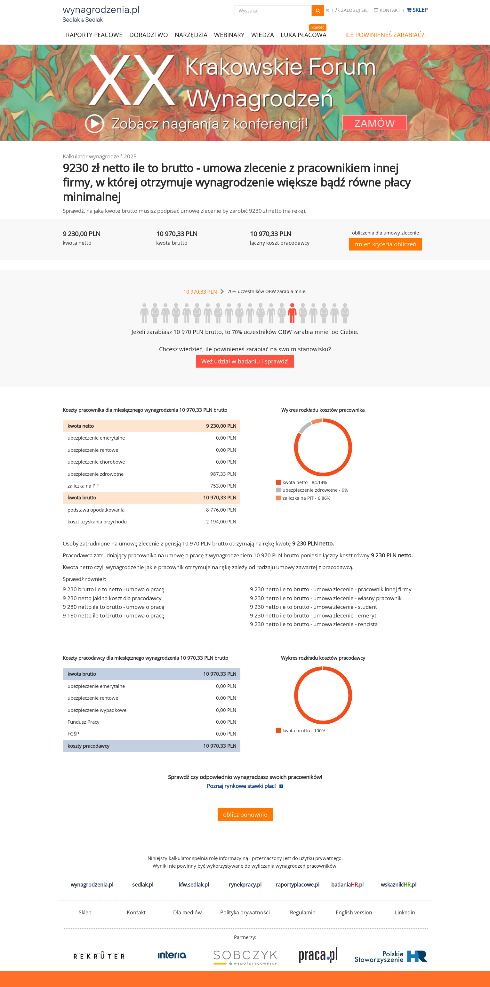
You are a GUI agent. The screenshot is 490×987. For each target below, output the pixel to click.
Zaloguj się (351, 10)
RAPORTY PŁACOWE (94, 34)
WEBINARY (229, 34)
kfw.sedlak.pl (194, 884)
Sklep (417, 9)
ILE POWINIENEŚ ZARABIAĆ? (384, 35)
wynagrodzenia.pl (92, 884)
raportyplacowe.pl (297, 884)
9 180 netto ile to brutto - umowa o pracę (114, 615)
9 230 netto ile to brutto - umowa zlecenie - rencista (314, 624)
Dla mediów (187, 912)
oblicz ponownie (245, 814)
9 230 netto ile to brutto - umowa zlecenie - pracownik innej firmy (331, 589)
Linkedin (405, 912)
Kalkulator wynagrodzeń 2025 (100, 156)
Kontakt (387, 10)
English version (354, 912)
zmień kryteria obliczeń (385, 244)
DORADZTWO (148, 35)
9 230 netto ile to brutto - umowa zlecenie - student (313, 606)
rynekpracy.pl (245, 884)
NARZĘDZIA (191, 34)
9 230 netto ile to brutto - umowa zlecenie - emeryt (313, 615)
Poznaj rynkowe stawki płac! (241, 786)
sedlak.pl (142, 884)
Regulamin (303, 912)
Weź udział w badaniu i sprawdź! (245, 361)
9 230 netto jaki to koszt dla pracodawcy (112, 598)
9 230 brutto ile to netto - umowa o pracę (114, 589)
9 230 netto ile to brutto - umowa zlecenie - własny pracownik (326, 598)
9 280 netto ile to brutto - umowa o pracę (114, 606)
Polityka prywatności (245, 912)
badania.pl (347, 884)
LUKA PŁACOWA (303, 35)
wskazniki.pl (398, 884)
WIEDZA (262, 35)
